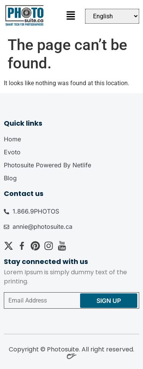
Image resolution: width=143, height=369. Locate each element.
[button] (70, 16)
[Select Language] (112, 16)
